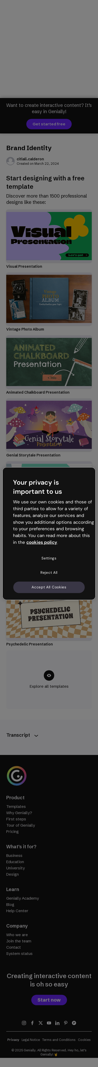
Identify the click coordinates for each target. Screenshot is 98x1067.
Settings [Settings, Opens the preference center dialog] (49, 558)
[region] (48, 533)
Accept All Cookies (49, 587)
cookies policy (41, 542)
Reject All (49, 572)
